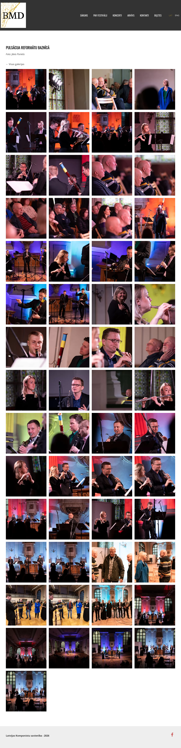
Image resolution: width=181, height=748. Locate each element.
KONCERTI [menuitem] (112, 17)
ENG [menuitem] (172, 17)
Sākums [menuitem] (79, 17)
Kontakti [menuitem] (139, 17)
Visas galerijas (16, 68)
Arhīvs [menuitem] (125, 17)
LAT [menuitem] (165, 17)
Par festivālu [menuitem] (95, 17)
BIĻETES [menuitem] (152, 17)
